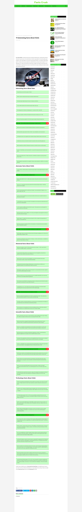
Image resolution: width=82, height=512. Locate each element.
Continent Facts (53, 92)
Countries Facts (53, 93)
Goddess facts (53, 124)
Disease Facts (53, 100)
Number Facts (53, 149)
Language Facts (53, 139)
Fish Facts (52, 112)
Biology (52, 78)
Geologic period (53, 120)
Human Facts (53, 130)
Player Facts (52, 154)
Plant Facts (52, 152)
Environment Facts (53, 105)
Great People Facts (53, 125)
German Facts (53, 122)
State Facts (52, 174)
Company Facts (53, 88)
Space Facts (53, 169)
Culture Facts (53, 97)
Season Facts (53, 164)
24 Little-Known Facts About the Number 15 (60, 24)
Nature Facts (53, 147)
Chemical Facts (53, 85)
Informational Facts (54, 134)
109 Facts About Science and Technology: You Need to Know (30, 123)
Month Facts (53, 144)
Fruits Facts (52, 117)
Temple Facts (53, 179)
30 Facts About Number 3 (59, 41)
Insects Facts (53, 135)
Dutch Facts (52, 102)
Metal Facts (52, 142)
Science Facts (20, 35)
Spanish (52, 171)
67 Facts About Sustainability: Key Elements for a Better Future (31, 229)
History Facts (53, 129)
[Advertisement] (32, 22)
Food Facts (52, 115)
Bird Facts (52, 80)
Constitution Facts (53, 90)
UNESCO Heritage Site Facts (55, 184)
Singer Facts (53, 167)
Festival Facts (53, 110)
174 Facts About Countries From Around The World (59, 33)
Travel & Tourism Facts (54, 181)
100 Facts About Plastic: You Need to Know (28, 174)
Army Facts (52, 70)
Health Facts (53, 127)
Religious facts (53, 157)
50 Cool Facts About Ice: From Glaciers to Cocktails (29, 291)
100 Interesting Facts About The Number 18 (60, 46)
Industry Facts (53, 132)
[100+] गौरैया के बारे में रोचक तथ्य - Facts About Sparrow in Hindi (60, 28)
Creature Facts (53, 95)
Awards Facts (53, 75)
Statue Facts (53, 176)
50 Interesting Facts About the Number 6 (60, 20)
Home (17, 35)
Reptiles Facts (53, 159)
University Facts (53, 186)
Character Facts (53, 83)
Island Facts (52, 137)
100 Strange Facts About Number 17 (59, 60)
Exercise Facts (53, 107)
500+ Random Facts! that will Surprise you (60, 55)
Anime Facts (53, 68)
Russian (52, 161)
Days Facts (52, 98)
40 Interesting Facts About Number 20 (60, 51)
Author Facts (53, 73)
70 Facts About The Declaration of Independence (60, 37)
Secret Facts (53, 166)
